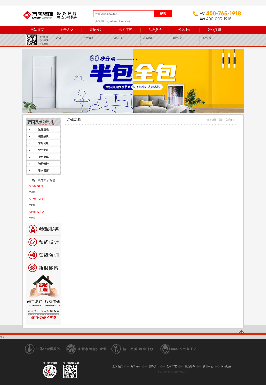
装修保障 (214, 30)
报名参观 (43, 157)
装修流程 (43, 129)
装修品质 (43, 136)
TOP (241, 332)
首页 (221, 119)
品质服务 (155, 30)
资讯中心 (185, 30)
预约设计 (43, 163)
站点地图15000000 (177, 372)
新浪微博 (43, 267)
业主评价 (43, 150)
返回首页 (117, 366)
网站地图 (226, 366)
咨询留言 (43, 170)
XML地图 (162, 372)
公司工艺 (125, 30)
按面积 (32, 218)
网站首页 (37, 30)
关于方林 (66, 30)
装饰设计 (96, 30)
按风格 (32, 192)
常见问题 (43, 143)
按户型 (32, 205)
